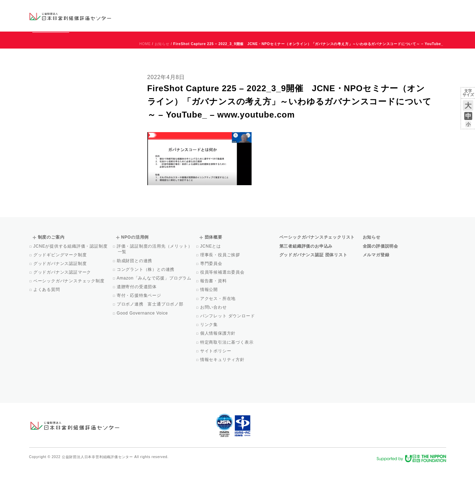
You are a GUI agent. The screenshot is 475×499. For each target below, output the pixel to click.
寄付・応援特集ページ (139, 327)
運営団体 (394, 9)
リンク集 (209, 356)
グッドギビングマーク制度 (60, 286)
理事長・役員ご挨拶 (220, 286)
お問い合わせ (418, 9)
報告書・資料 (214, 312)
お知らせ (375, 9)
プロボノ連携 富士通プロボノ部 (150, 335)
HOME (145, 75)
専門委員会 (211, 295)
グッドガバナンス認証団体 (151, 15)
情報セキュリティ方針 (223, 391)
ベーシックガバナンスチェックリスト (215, 15)
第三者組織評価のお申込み (306, 277)
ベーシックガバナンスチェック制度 (69, 312)
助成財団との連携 (135, 292)
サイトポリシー (216, 382)
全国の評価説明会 (380, 277)
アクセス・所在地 (218, 330)
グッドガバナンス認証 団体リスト (313, 286)
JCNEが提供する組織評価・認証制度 (71, 277)
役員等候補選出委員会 (223, 303)
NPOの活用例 (323, 15)
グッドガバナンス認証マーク (62, 303)
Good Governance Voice (143, 344)
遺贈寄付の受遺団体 (137, 318)
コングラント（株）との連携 (146, 301)
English (439, 9)
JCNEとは (211, 277)
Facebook (364, 20)
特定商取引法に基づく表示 (227, 373)
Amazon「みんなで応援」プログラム (154, 309)
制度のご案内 (274, 15)
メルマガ (382, 20)
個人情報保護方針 (218, 364)
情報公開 (209, 321)
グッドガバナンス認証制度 (60, 295)
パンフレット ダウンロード (228, 347)
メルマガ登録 (376, 286)
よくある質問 (47, 321)
